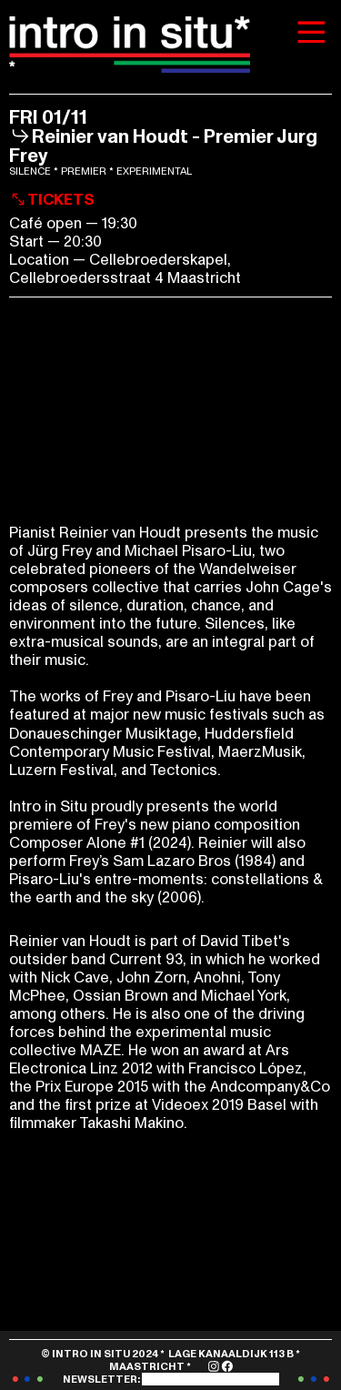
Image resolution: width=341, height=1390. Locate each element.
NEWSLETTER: (171, 1379)
